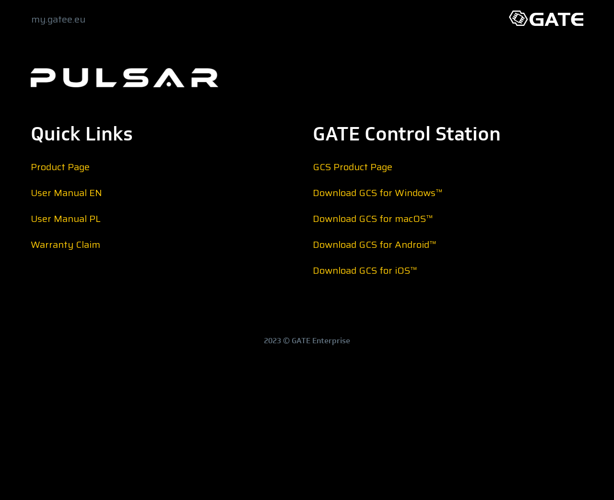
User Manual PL (66, 218)
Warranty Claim (65, 244)
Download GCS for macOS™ (373, 218)
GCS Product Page (352, 166)
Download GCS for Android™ (375, 244)
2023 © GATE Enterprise (307, 340)
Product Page (60, 166)
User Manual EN (66, 192)
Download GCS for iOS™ (365, 270)
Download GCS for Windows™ (378, 192)
